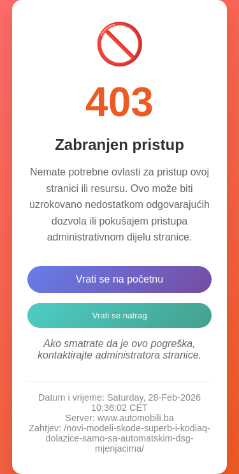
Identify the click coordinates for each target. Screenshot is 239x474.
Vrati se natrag (119, 315)
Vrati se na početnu (119, 279)
